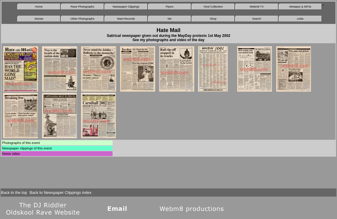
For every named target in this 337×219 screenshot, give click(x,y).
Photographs (11, 143)
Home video (11, 153)
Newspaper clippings (17, 148)
